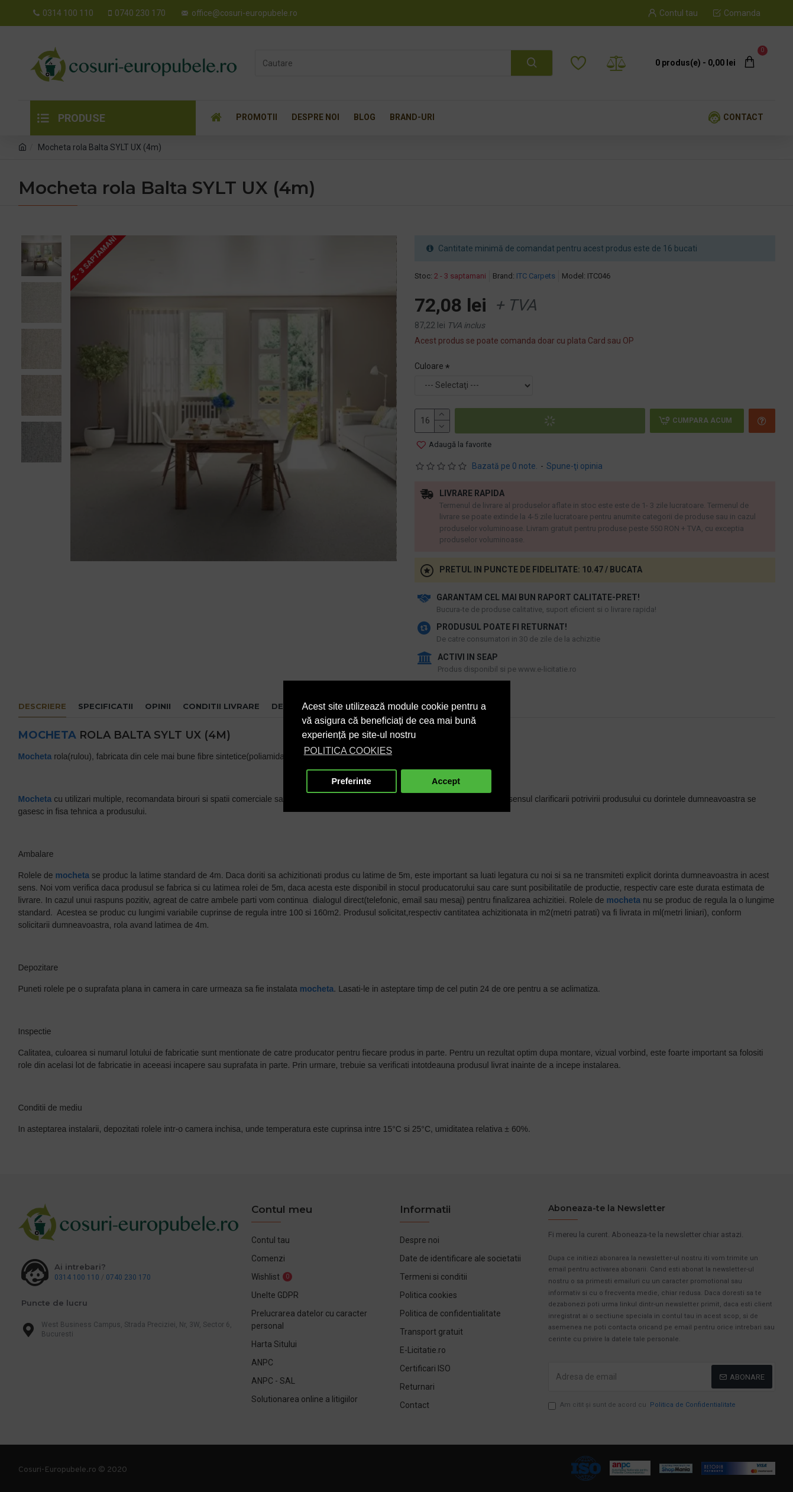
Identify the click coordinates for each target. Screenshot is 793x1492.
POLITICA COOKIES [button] (348, 751)
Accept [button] (446, 781)
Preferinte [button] (351, 781)
